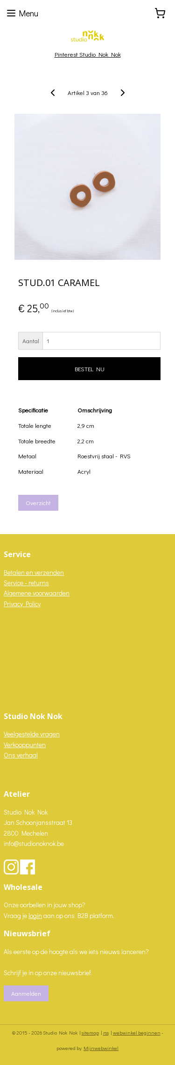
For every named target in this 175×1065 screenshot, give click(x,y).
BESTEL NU (90, 369)
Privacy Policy (22, 603)
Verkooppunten (25, 744)
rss (106, 1032)
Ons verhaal (21, 754)
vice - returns (31, 582)
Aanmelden (26, 993)
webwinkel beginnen (137, 1032)
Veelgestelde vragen (32, 733)
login (35, 915)
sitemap (90, 1032)
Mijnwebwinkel (101, 1047)
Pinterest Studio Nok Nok (88, 54)
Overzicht (38, 503)
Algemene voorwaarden (37, 592)
